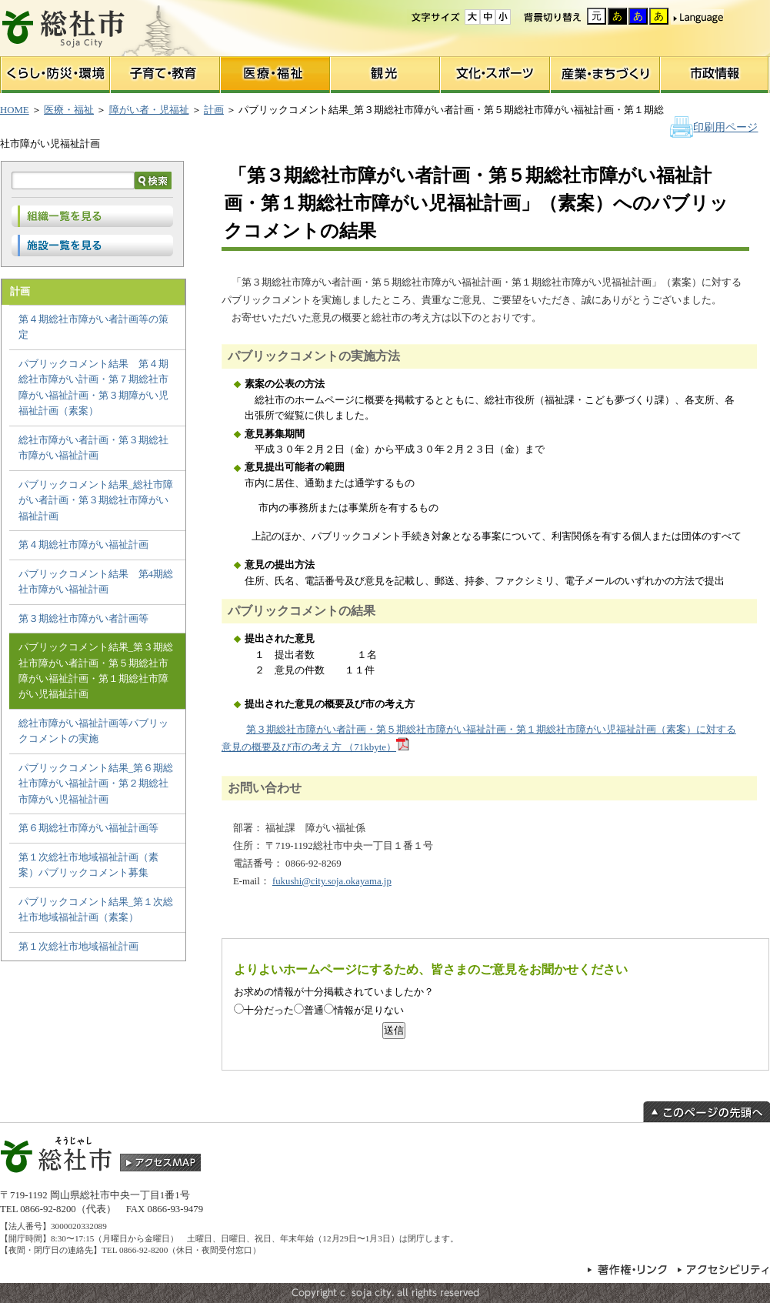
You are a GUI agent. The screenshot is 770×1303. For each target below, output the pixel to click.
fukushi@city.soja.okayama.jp (332, 881)
